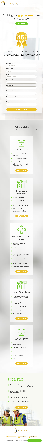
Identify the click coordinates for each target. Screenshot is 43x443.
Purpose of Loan (10, 102)
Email (7, 74)
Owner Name (9, 68)
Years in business (10, 90)
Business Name (10, 63)
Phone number (10, 79)
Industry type (9, 85)
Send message (21, 109)
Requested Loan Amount (12, 96)
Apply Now (21, 24)
